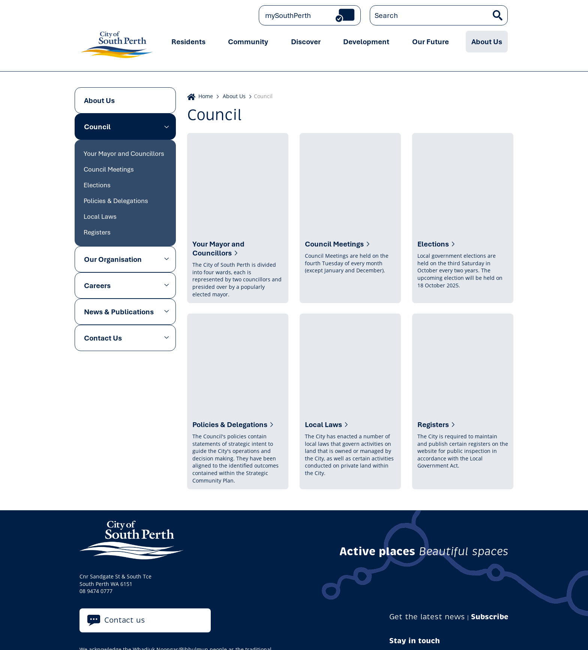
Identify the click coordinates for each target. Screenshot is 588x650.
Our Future (430, 41)
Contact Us (103, 338)
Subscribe (489, 564)
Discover (306, 41)
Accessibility (270, 636)
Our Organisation (113, 259)
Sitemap (358, 636)
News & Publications (119, 312)
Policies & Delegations (116, 200)
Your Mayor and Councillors (124, 153)
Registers (97, 232)
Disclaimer (235, 636)
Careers (97, 285)
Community (248, 41)
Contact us (124, 567)
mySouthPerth (288, 15)
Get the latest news (427, 564)
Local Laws (100, 216)
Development (366, 41)
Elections (97, 185)
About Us (486, 41)
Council (97, 126)
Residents (188, 41)
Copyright (202, 636)
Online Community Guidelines (145, 636)
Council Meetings (109, 169)
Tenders (330, 636)
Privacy (91, 636)
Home (205, 96)
